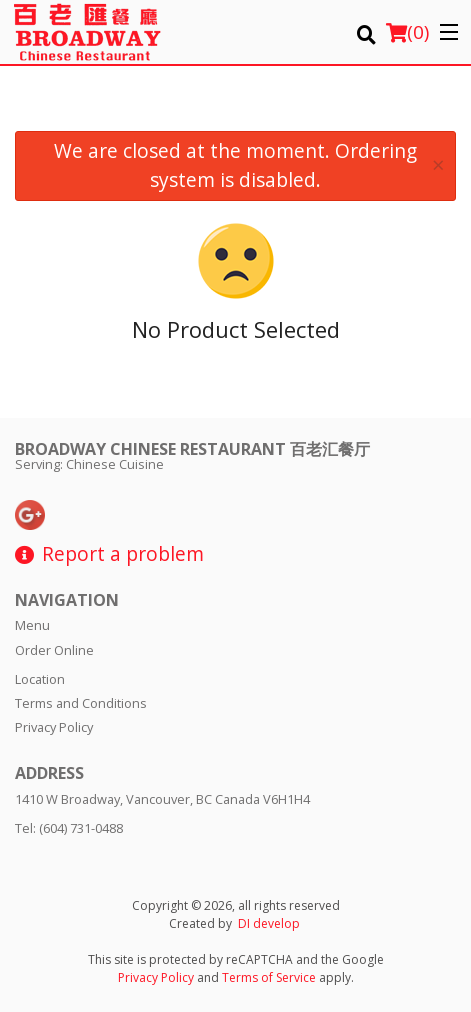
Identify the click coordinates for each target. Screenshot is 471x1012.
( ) (407, 32)
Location (40, 679)
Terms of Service (269, 977)
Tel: (69, 828)
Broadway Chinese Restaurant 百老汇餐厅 (192, 449)
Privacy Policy (54, 727)
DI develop (269, 923)
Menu (32, 625)
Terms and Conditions (81, 703)
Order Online (54, 650)
